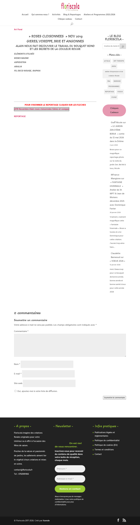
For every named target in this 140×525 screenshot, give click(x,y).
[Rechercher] (123, 46)
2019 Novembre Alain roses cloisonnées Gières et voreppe (41, 109)
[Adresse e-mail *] (70, 479)
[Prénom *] (70, 469)
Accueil (25, 15)
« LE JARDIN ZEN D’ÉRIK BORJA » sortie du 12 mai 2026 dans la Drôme (117, 134)
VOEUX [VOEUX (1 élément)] (120, 91)
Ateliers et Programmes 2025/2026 (99, 15)
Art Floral (18, 29)
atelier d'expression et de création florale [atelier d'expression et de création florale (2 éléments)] (114, 73)
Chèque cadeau (65, 19)
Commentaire (21, 331)
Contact (78, 19)
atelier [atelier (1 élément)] (114, 66)
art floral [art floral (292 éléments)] (107, 61)
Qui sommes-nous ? (40, 15)
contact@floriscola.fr (23, 470)
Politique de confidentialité (107, 440)
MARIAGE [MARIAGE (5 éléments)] (117, 81)
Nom (17, 364)
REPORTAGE (20, 116)
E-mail (17, 374)
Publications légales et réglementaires (105, 434)
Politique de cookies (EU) (106, 445)
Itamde (46, 520)
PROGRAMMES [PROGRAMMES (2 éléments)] (114, 86)
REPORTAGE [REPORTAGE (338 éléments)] (109, 91)
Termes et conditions (104, 449)
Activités (56, 15)
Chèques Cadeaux (114, 110)
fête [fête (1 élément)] (108, 81)
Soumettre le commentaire (114, 397)
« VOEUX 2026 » (117, 261)
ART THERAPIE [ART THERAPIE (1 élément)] (119, 61)
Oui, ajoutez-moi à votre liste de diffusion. (36, 391)
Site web (18, 383)
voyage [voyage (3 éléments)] (114, 97)
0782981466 (23, 474)
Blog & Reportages (72, 15)
